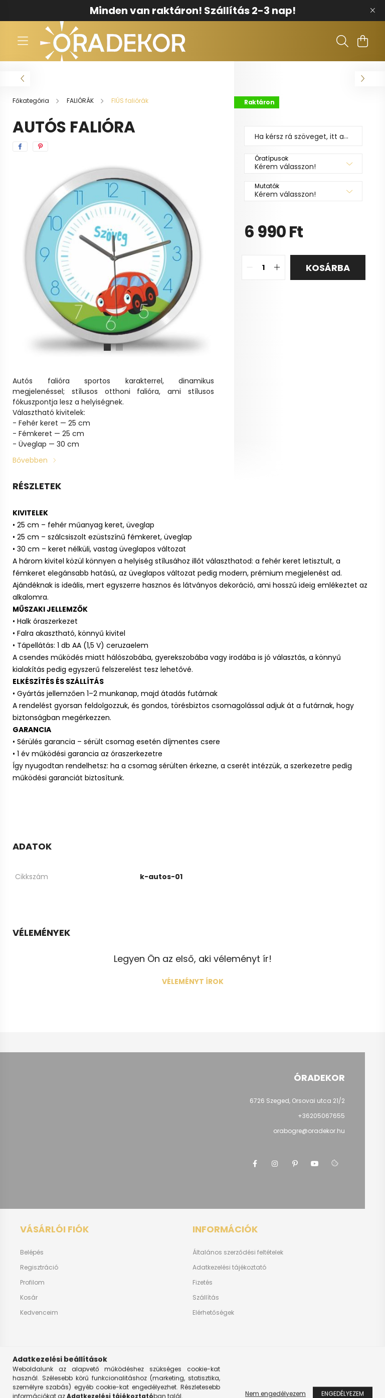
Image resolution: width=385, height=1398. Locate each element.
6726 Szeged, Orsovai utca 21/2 (297, 1100)
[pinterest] (40, 147)
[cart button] (362, 41)
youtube (315, 1164)
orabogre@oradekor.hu (309, 1131)
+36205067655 (321, 1115)
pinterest (295, 1164)
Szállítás (205, 1297)
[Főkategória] (32, 100)
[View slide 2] (119, 347)
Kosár (29, 1297)
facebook (255, 1164)
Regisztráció (39, 1267)
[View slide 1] (107, 347)
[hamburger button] (23, 41)
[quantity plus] (277, 267)
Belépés (32, 1252)
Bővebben (30, 460)
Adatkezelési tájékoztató (229, 1267)
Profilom (32, 1282)
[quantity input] (263, 267)
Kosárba (328, 267)
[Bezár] (372, 10)
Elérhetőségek (213, 1312)
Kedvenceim (39, 1312)
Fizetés (202, 1282)
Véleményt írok (193, 981)
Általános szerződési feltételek (237, 1252)
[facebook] (20, 147)
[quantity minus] (249, 267)
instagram (275, 1164)
